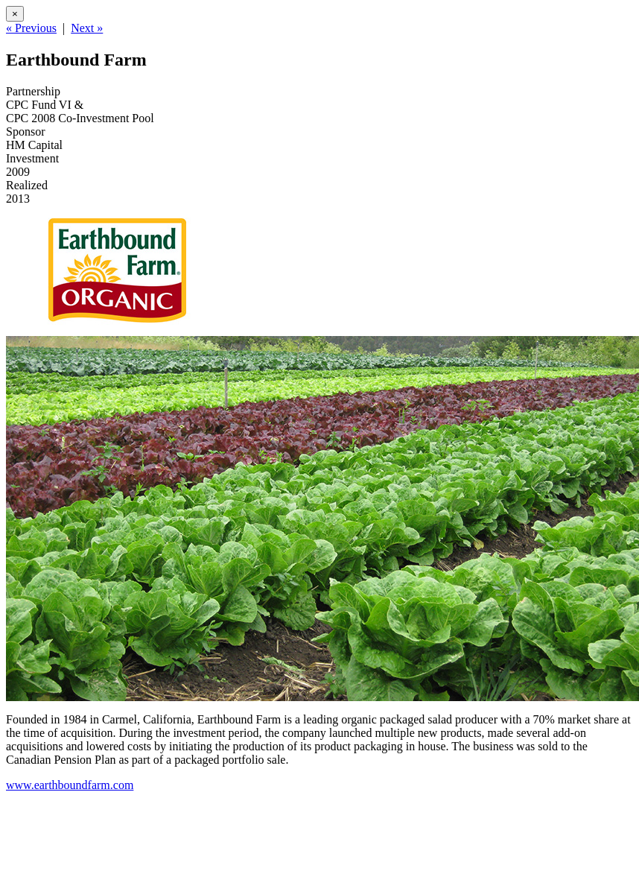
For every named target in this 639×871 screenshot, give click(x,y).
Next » (87, 28)
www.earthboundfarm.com (69, 785)
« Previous (31, 28)
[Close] (15, 14)
